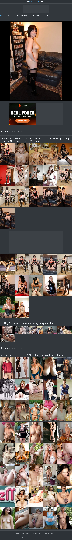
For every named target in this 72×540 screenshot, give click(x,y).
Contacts (16, 537)
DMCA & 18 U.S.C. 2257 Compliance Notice (46, 537)
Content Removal (27, 537)
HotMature (36, 1)
